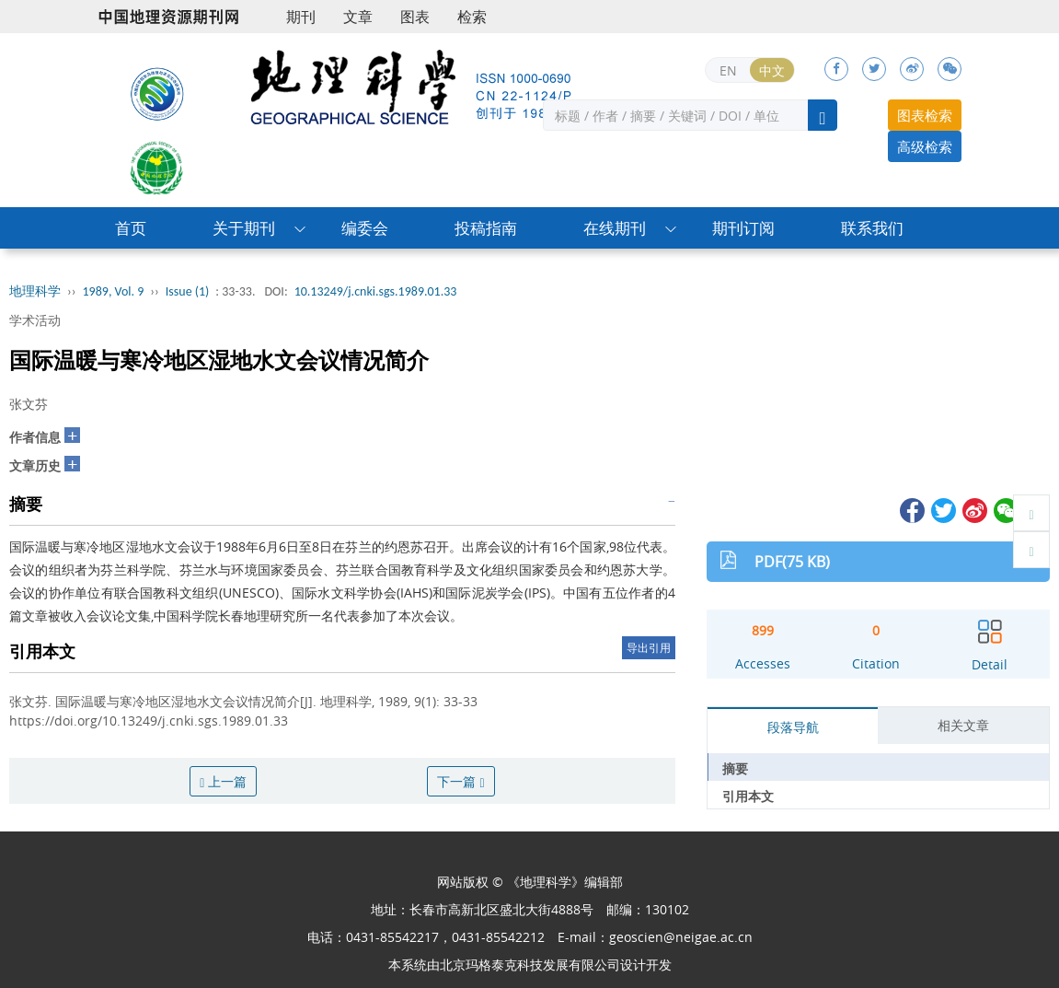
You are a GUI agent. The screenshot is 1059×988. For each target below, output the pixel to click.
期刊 (301, 16)
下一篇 (460, 781)
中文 (772, 70)
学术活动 (35, 320)
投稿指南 (486, 227)
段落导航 (793, 727)
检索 (472, 16)
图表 (415, 16)
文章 (358, 16)
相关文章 (963, 725)
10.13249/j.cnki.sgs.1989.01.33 (375, 291)
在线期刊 (614, 227)
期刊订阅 (743, 227)
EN (728, 70)
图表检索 (924, 115)
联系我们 (872, 227)
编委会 (364, 227)
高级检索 (924, 146)
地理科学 (35, 291)
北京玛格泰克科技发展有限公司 (530, 964)
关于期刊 (244, 227)
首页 (130, 227)
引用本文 (748, 796)
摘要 (735, 768)
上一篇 (223, 781)
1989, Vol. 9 (113, 291)
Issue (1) (188, 291)
